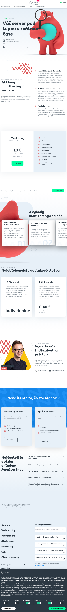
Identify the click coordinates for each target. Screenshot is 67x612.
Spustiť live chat (39, 565)
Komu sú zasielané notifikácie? (44, 478)
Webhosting (8, 530)
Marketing (7, 547)
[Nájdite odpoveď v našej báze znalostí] (50, 529)
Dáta (30, 6)
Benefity (4, 191)
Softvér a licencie (40, 6)
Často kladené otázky (31, 191)
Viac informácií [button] (8, 608)
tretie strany (25, 584)
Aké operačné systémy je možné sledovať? (44, 465)
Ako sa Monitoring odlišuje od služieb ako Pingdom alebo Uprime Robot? (44, 485)
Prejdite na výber (58, 190)
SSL (3, 552)
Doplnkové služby (15, 191)
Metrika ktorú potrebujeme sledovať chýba (44, 471)
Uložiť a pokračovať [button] (57, 608)
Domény (5, 525)
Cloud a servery (10, 557)
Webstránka (8, 536)
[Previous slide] (30, 249)
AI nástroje (7, 541)
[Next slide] (35, 249)
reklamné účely (35, 587)
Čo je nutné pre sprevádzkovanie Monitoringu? (44, 457)
